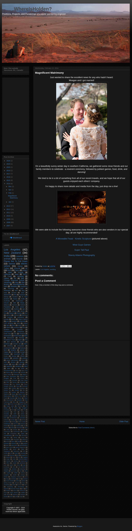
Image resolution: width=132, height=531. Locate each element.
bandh (13, 419)
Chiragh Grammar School (14, 280)
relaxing (22, 469)
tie (23, 488)
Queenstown (10, 400)
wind (25, 366)
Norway (21, 338)
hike (23, 282)
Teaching (11, 288)
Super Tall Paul (81, 250)
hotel (16, 453)
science (19, 256)
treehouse (22, 490)
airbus (22, 413)
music (6, 356)
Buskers (6, 329)
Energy (20, 272)
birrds (23, 419)
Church (6, 303)
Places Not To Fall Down (15, 261)
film (15, 295)
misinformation (23, 459)
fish (5, 313)
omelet (14, 463)
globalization (23, 445)
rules (25, 471)
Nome (19, 398)
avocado (22, 417)
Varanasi (6, 412)
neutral (14, 356)
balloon (6, 419)
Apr (10, 190)
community (16, 431)
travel (20, 325)
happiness (7, 451)
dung (22, 437)
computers (20, 346)
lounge (22, 352)
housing (23, 453)
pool (7, 321)
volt (26, 364)
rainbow (6, 469)
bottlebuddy (7, 423)
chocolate (19, 427)
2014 (8, 184)
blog (23, 290)
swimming (10, 486)
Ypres (22, 412)
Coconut (6, 380)
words (5, 496)
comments (7, 431)
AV (16, 368)
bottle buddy (21, 421)
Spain (20, 340)
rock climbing (8, 323)
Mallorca (6, 394)
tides (13, 364)
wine (8, 368)
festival (22, 348)
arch (5, 417)
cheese (14, 311)
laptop (8, 457)
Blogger (79, 526)
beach (6, 311)
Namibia (12, 398)
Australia (7, 301)
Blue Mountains (11, 376)
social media (9, 480)
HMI (14, 303)
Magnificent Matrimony (13, 197)
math (14, 459)
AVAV (22, 368)
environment (8, 348)
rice (21, 471)
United (18, 410)
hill (24, 451)
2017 (8, 174)
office (7, 463)
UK (13, 410)
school (23, 473)
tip (26, 488)
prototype (6, 467)
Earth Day (7, 333)
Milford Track (19, 396)
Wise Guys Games (82, 245)
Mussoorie (10, 338)
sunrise (22, 362)
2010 (8, 216)
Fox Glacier (16, 384)
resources (14, 471)
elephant (24, 439)
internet (16, 315)
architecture (13, 417)
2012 (8, 209)
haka (22, 449)
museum (22, 295)
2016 (8, 177)
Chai (14, 378)
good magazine (20, 447)
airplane (6, 416)
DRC (7, 382)
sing (7, 479)
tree (26, 325)
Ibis (24, 390)
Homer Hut (7, 390)
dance (22, 311)
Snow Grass (14, 404)
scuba (25, 323)
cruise (16, 435)
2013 (8, 206)
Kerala (6, 392)
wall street (7, 494)
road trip (22, 321)
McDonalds (17, 336)
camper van (17, 344)
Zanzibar (6, 413)
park (5, 465)
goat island (9, 447)
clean (8, 429)
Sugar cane (10, 406)
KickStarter (7, 336)
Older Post (123, 421)
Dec (10, 186)
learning (24, 315)
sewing (23, 475)
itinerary (12, 455)
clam (25, 427)
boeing (14, 421)
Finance (22, 333)
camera (13, 293)
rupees (8, 473)
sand (18, 323)
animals (7, 259)
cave (22, 293)
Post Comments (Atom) (86, 427)
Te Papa (15, 408)
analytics (14, 416)
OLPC (25, 274)
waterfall (9, 366)
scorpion (6, 475)
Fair (15, 333)
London (14, 392)
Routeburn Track (9, 340)
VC (24, 410)
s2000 (16, 473)
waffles (23, 492)
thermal (6, 488)
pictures (6, 358)
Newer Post (40, 421)
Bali (22, 278)
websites (14, 286)
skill (19, 479)
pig (24, 465)
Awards (23, 372)
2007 (8, 226)
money (16, 461)
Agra (17, 370)
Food (10, 276)
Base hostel (7, 374)
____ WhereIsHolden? (27, 8)
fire (15, 278)
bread (5, 425)
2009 (8, 219)
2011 (8, 213)
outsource (20, 317)
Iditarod (6, 305)
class (25, 344)
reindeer (14, 469)
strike (13, 484)
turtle (20, 364)
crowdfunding (8, 435)
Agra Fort (24, 370)
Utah (21, 288)
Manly (13, 394)
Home (82, 421)
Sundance (7, 309)
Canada (19, 329)
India (7, 255)
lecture (6, 284)
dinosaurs (24, 435)
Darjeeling (24, 286)
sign (7, 325)
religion (6, 471)
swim (25, 484)
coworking (13, 433)
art (26, 268)
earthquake (7, 439)
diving (15, 437)
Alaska (15, 299)
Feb (10, 193)
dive (8, 437)
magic (8, 459)
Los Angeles (45, 269)
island (5, 455)
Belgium (25, 374)
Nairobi (14, 305)
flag (18, 441)
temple (6, 364)
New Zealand (12, 252)
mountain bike (19, 354)
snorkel (25, 479)
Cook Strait (23, 380)
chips (12, 427)
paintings (22, 463)
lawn (14, 457)
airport (22, 342)
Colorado (14, 380)
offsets (22, 356)
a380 (14, 413)
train (5, 286)
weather (22, 494)
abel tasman (11, 342)
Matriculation (7, 396)
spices (23, 480)
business (7, 344)
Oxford (22, 305)
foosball (13, 443)
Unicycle (17, 268)
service (13, 362)
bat (18, 419)
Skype (6, 404)
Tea (26, 340)
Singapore (22, 402)
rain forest (21, 467)
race (23, 360)
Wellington (7, 290)
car (24, 425)
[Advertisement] (81, 378)
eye (16, 348)
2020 (8, 167)
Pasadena (7, 307)
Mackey (22, 392)
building (18, 425)
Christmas (20, 331)
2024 (8, 161)
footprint (13, 350)
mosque (6, 354)
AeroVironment (8, 370)
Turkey (6, 268)
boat (5, 293)
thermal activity (15, 488)
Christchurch (8, 331)
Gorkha (14, 388)
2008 (8, 222)
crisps (22, 433)
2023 (8, 164)
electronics (7, 295)
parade (6, 319)
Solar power (19, 307)
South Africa (23, 404)
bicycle (20, 259)
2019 (8, 170)
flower (23, 441)
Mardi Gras (21, 394)
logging (25, 457)
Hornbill (17, 390)
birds (9, 270)
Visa (15, 412)
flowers (11, 313)
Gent (17, 386)
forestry (19, 313)
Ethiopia (6, 384)
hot (11, 453)
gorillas (6, 449)
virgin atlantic (14, 492)
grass (14, 449)
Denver (14, 382)
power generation (12, 360)
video (10, 272)
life (19, 457)
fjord (5, 350)
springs (17, 482)
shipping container (16, 476)
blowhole (6, 421)
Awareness (19, 301)
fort (20, 443)
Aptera (8, 327)
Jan (10, 202)
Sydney (16, 309)
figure (13, 441)
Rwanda (19, 400)
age (23, 309)
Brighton (22, 376)
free (26, 313)
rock (5, 362)
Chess (22, 378)
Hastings (22, 388)
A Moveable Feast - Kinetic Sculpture (73, 238)
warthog (15, 494)
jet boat (14, 352)
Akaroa (8, 372)
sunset (20, 484)
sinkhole (13, 479)
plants (13, 319)
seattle (15, 475)
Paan (25, 398)
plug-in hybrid (22, 319)
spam (17, 480)
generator (14, 445)
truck (5, 492)
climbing (10, 346)
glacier (22, 350)
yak (16, 496)
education (16, 439)
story (23, 482)
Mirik (25, 336)
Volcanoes (8, 282)
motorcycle (24, 461)
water (17, 274)
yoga (21, 496)
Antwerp (15, 372)
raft (14, 467)
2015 (8, 180)
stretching (7, 484)
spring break (8, 482)
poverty (24, 358)
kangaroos (24, 455)
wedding (53, 269)
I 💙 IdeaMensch (15, 238)
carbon (6, 278)
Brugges (6, 378)
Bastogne (17, 374)
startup (6, 297)
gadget (25, 443)
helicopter (16, 451)
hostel (5, 453)
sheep (5, 476)
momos (8, 461)
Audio (23, 299)
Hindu (22, 303)
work (11, 496)
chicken (6, 427)
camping (20, 276)
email (7, 441)
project (24, 270)
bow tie (15, 423)
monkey (9, 317)
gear (7, 445)
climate (15, 429)
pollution (16, 358)
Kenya (20, 266)
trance (15, 490)
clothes (23, 429)
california (7, 274)
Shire (14, 402)
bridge (12, 425)
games (8, 315)
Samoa (12, 264)
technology (21, 486)
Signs (17, 270)
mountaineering (18, 284)
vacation (15, 297)
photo (18, 465)
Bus (23, 327)
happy (6, 352)
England (22, 382)
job (18, 455)
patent (11, 465)
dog (16, 282)
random (14, 321)
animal (23, 416)
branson (22, 423)
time (13, 325)
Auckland (16, 327)
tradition (8, 490)
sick (26, 476)
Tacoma (19, 406)
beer (16, 290)
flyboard (6, 443)
